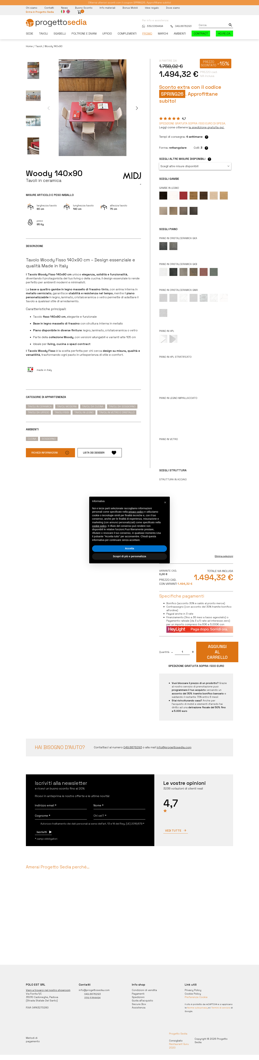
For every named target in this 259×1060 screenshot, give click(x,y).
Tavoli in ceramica (40, 406)
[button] (79, 12)
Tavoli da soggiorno (122, 406)
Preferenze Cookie (196, 992)
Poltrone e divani (84, 33)
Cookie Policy (193, 988)
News (64, 7)
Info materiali (107, 7)
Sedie (29, 33)
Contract (201, 33)
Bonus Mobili (130, 7)
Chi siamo (31, 7)
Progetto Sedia (178, 1028)
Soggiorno (49, 438)
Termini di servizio (220, 1003)
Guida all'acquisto (142, 995)
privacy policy (136, 511)
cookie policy (99, 526)
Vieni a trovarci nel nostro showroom (48, 985)
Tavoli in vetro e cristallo (117, 412)
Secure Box (139, 999)
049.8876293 (181, 26)
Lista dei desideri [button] (99, 452)
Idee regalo (152, 7)
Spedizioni (138, 992)
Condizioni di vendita (144, 985)
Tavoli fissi (61, 412)
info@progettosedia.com (94, 985)
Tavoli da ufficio (38, 412)
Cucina (32, 438)
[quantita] (182, 647)
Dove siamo (173, 7)
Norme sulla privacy (197, 1003)
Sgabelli (60, 33)
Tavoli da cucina (92, 406)
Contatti (49, 7)
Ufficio (107, 33)
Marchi (163, 33)
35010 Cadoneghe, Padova (42, 992)
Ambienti (180, 33)
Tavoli (43, 33)
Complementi (127, 33)
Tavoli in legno (84, 412)
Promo (147, 33)
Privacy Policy (193, 985)
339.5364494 (152, 26)
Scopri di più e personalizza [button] (129, 556)
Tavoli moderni (67, 406)
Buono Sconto (83, 7)
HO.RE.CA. (224, 33)
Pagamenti (138, 988)
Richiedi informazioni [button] (50, 452)
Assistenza (138, 1002)
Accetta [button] (129, 548)
